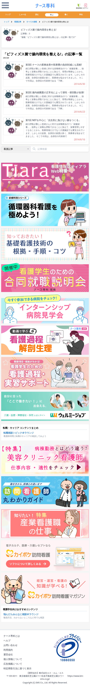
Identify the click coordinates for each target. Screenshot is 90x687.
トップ (7, 14)
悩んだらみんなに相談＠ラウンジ (20, 614)
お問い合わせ (11, 645)
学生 (81, 14)
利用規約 (8, 650)
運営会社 (8, 654)
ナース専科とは (12, 636)
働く (66, 14)
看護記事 (17, 21)
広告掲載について (13, 663)
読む (37, 14)
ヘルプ (7, 640)
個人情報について (13, 659)
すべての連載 (31, 21)
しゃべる (22, 14)
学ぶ (52, 15)
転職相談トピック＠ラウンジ (18, 432)
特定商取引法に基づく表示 (18, 668)
